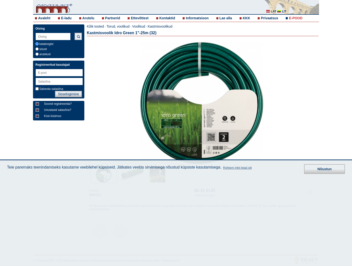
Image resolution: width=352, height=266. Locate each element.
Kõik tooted (95, 26)
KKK (246, 18)
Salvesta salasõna (51, 89)
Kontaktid (167, 18)
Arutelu (88, 18)
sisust (43, 49)
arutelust (45, 54)
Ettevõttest (139, 18)
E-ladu (66, 18)
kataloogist (46, 44)
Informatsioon (197, 18)
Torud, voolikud (118, 26)
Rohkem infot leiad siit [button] (237, 168)
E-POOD (295, 18)
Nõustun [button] (325, 169)
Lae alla (226, 18)
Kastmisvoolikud (160, 26)
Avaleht (44, 18)
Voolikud (138, 26)
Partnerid (112, 18)
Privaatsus (269, 18)
